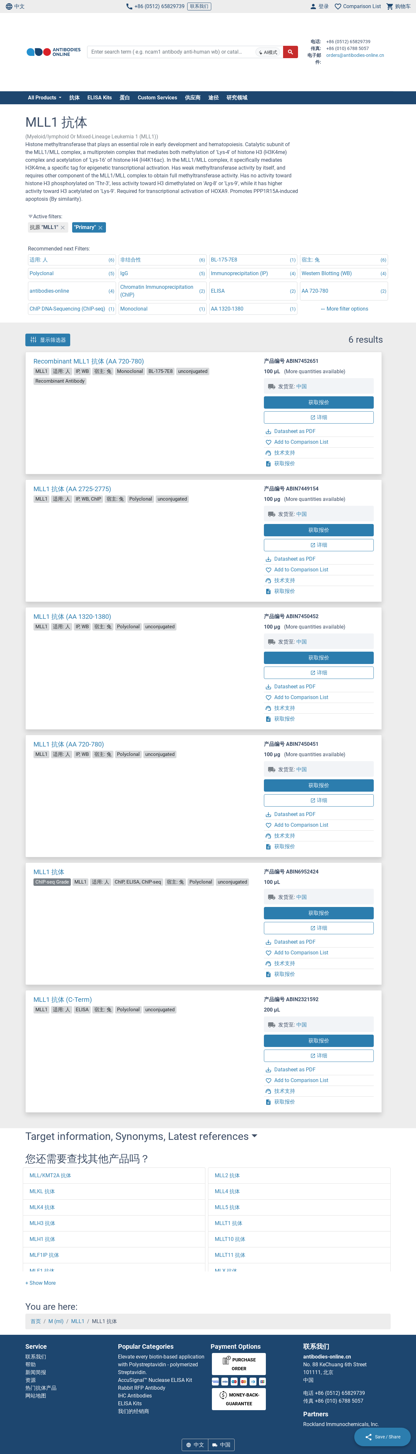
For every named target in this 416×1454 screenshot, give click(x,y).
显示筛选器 (48, 340)
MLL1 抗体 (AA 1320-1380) (72, 616)
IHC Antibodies (135, 1396)
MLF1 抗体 (42, 1271)
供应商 (193, 98)
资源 (30, 1380)
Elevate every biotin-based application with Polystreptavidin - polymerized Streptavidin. (161, 1364)
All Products (43, 98)
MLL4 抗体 (227, 1191)
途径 (213, 98)
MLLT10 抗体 (230, 1239)
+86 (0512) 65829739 (155, 6)
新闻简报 (35, 1372)
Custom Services (157, 98)
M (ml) (56, 1321)
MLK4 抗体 (42, 1207)
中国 (301, 386)
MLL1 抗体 (48, 872)
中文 (15, 6)
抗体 (74, 98)
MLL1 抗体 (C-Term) (62, 999)
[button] (40, 1283)
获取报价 (318, 402)
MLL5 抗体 (227, 1207)
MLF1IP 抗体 (44, 1255)
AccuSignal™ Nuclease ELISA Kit (155, 1380)
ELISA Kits (99, 98)
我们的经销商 (133, 1411)
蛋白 (125, 98)
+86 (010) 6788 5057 (339, 1401)
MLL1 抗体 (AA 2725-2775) (72, 489)
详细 (318, 417)
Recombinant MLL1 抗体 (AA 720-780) (88, 361)
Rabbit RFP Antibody (141, 1388)
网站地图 (35, 1396)
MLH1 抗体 (42, 1239)
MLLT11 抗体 (230, 1255)
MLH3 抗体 (42, 1223)
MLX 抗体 (226, 1271)
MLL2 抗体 (227, 1175)
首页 (36, 1321)
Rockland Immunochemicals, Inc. (341, 1424)
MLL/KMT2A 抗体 (50, 1175)
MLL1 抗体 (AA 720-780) (68, 744)
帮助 (30, 1364)
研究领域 (237, 98)
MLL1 (77, 1321)
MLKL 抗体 (42, 1191)
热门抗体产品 (41, 1388)
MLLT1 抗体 (228, 1223)
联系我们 (199, 6)
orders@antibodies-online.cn (355, 55)
